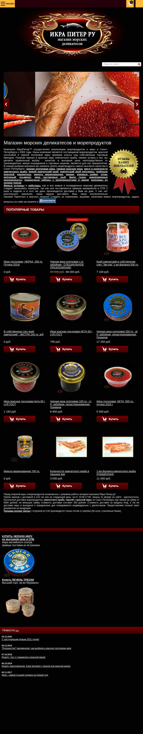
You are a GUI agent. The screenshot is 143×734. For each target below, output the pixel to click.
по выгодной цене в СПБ (18, 539)
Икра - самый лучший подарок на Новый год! (25, 675)
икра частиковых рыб (50, 177)
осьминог (25, 177)
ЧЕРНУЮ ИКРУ (23, 536)
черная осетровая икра (40, 168)
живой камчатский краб (43, 171)
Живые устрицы (14, 185)
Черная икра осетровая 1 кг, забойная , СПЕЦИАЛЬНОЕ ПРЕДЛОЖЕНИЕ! (67, 264)
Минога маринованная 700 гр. (22, 471)
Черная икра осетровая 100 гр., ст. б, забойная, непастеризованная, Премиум (71, 404)
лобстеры (34, 185)
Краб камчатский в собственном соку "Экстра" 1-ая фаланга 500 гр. (117, 263)
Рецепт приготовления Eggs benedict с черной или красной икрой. (36, 666)
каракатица (24, 174)
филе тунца (77, 177)
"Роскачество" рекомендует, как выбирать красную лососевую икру (36, 648)
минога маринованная (48, 174)
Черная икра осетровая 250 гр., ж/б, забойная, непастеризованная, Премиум (117, 334)
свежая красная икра (69, 168)
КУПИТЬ (7, 536)
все (17, 630)
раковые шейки (87, 174)
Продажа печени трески (17, 511)
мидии (70, 174)
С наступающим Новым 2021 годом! (20, 639)
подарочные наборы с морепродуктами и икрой (56, 180)
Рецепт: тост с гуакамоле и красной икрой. (24, 657)
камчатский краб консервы (77, 171)
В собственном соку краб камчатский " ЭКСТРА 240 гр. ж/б (23, 333)
